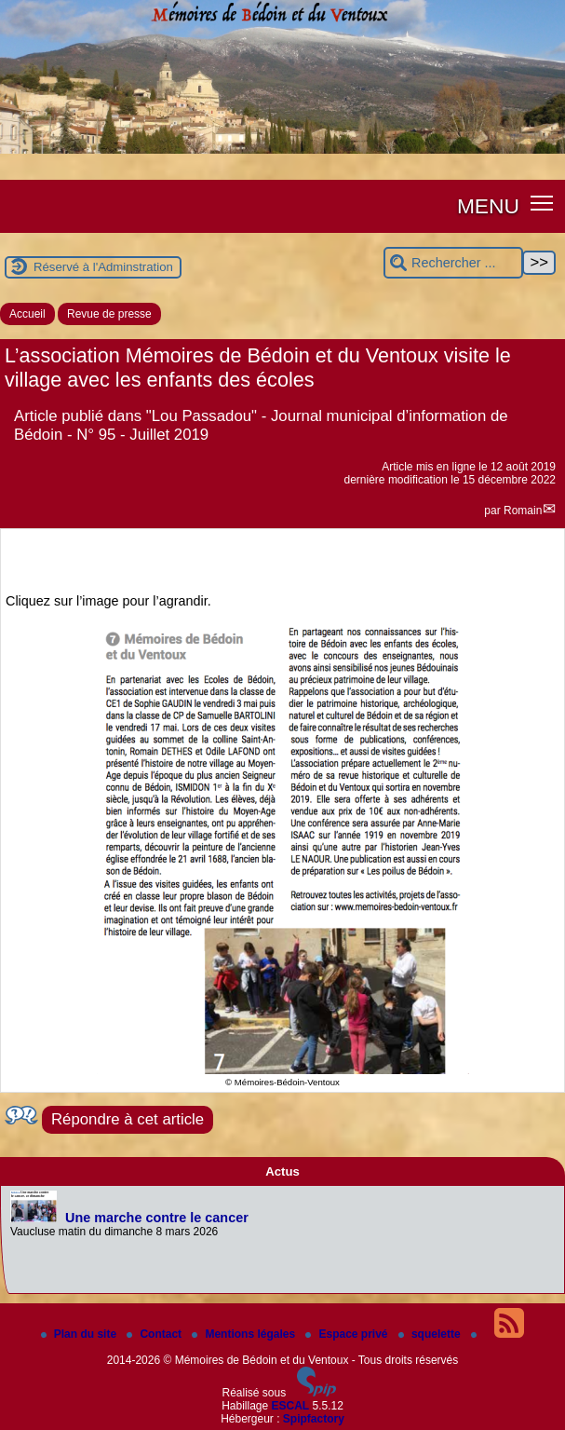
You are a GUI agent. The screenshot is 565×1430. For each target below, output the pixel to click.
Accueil (27, 313)
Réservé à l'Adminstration (103, 267)
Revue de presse (109, 313)
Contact (155, 1334)
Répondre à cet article (127, 1119)
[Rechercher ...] (453, 263)
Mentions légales (245, 1334)
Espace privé (347, 1334)
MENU (488, 206)
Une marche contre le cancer (157, 1217)
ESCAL (291, 1405)
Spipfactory (313, 1418)
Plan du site (80, 1334)
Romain (523, 510)
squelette (431, 1334)
